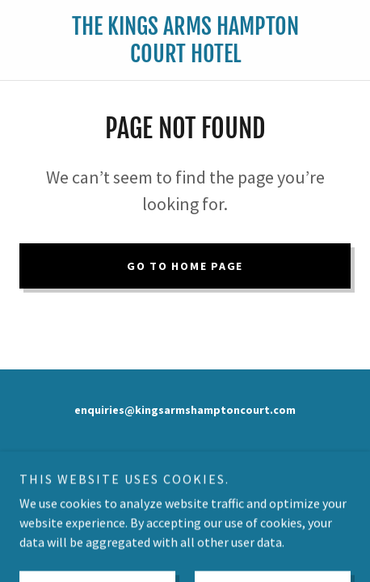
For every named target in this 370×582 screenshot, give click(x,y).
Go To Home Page (185, 266)
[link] (185, 40)
